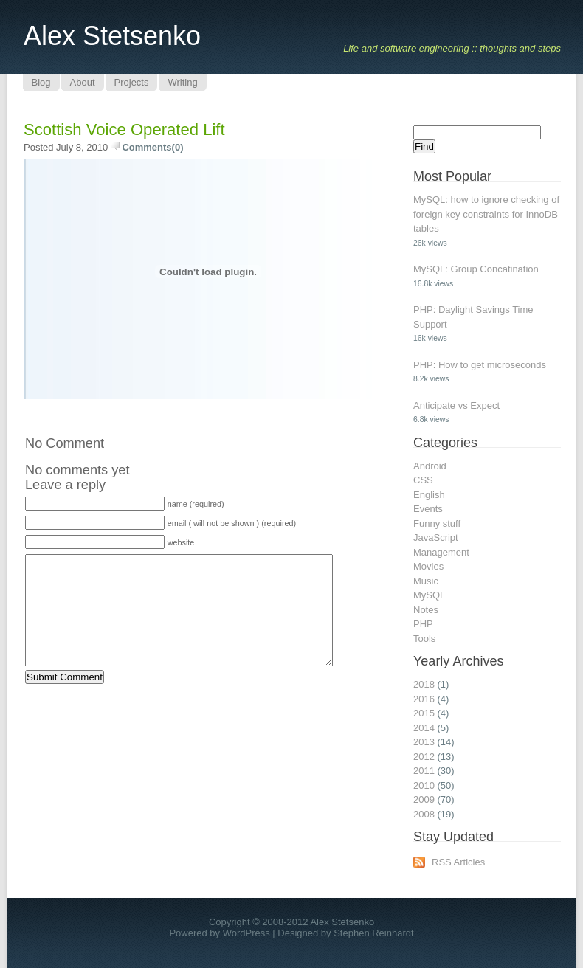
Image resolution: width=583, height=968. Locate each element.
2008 (424, 814)
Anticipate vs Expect (456, 405)
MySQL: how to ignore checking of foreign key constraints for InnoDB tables (486, 214)
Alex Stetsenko (112, 36)
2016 (424, 699)
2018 (424, 684)
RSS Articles (458, 862)
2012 (424, 756)
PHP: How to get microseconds (479, 364)
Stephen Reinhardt (373, 932)
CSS (423, 479)
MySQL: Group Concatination (476, 268)
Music (425, 581)
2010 (424, 785)
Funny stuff (436, 523)
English (429, 494)
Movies (428, 566)
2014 (424, 727)
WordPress (246, 932)
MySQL (429, 595)
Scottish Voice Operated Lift (124, 129)
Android (429, 465)
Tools (424, 638)
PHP (423, 623)
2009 (424, 799)
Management (441, 552)
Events (428, 508)
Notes (425, 609)
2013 (424, 741)
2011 (424, 770)
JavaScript (435, 537)
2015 (424, 713)
